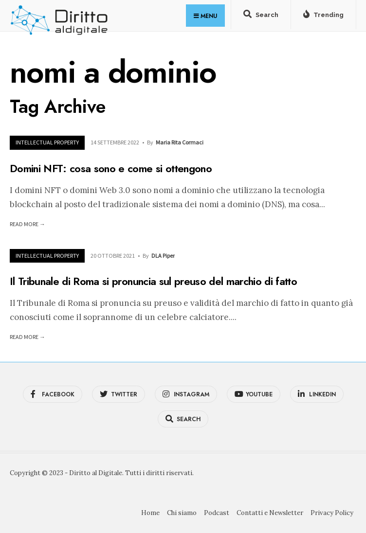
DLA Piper (163, 255)
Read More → (27, 224)
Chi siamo (182, 513)
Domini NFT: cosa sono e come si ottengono (111, 168)
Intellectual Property (47, 142)
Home (150, 513)
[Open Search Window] (261, 16)
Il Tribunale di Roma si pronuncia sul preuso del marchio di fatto (153, 281)
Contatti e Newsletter (270, 513)
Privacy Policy (332, 513)
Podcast (216, 513)
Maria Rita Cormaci (179, 142)
